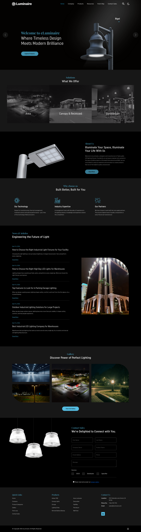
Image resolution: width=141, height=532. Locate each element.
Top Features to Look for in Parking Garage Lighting (34, 290)
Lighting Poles (56, 507)
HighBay (75, 504)
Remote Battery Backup (58, 510)
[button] (123, 3)
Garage (54, 504)
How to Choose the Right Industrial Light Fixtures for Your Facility (40, 251)
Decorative (76, 501)
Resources (90, 4)
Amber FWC (55, 498)
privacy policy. (95, 482)
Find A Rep (100, 4)
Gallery (14, 507)
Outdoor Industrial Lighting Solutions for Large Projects (36, 309)
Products (80, 4)
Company (71, 4)
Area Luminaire (77, 498)
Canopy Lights (56, 501)
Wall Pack (75, 510)
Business (74, 472)
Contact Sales (112, 4)
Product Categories (17, 504)
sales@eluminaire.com (115, 506)
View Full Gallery (70, 408)
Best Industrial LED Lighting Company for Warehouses (35, 328)
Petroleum (76, 507)
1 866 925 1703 (113, 503)
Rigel (117, 19)
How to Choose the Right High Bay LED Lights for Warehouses (38, 271)
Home (62, 4)
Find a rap (15, 510)
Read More (15, 261)
